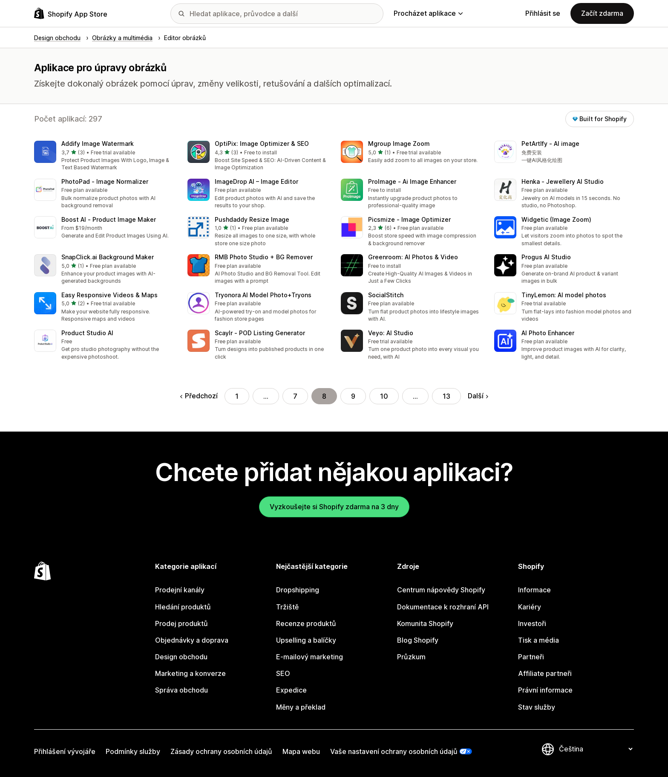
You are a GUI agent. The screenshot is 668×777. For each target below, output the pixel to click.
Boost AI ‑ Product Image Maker (108, 219)
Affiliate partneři (545, 673)
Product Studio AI (87, 332)
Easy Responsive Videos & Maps (109, 295)
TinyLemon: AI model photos (563, 295)
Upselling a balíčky (306, 640)
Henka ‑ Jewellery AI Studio (562, 181)
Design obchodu (181, 656)
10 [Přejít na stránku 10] (384, 396)
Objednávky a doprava (191, 640)
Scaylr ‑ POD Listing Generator (260, 332)
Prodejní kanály (179, 590)
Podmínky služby (133, 751)
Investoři (532, 623)
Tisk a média (538, 640)
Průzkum (411, 656)
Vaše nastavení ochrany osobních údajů (394, 751)
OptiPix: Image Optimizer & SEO (262, 143)
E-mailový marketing (309, 656)
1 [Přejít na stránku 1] (237, 396)
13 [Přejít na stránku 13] (446, 396)
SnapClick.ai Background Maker (107, 257)
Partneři (531, 656)
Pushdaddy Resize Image (252, 219)
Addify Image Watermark (97, 143)
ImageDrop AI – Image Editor (256, 181)
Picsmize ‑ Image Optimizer (409, 219)
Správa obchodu (181, 690)
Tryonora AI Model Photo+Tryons (263, 295)
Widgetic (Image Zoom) (556, 219)
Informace (534, 590)
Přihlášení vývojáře (64, 751)
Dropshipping (297, 590)
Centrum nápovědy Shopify (441, 590)
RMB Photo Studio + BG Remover (264, 257)
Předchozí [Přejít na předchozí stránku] (199, 395)
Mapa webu (301, 751)
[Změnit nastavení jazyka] (595, 749)
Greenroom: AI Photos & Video (413, 257)
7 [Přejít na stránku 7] (295, 396)
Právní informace (545, 690)
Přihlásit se (542, 13)
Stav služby (536, 707)
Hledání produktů (183, 607)
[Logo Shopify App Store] (70, 13)
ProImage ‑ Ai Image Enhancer (412, 181)
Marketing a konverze (190, 673)
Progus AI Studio (546, 257)
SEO (283, 673)
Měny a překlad (300, 707)
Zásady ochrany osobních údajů (221, 751)
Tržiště (287, 607)
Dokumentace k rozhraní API (443, 607)
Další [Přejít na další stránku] (478, 395)
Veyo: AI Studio (390, 332)
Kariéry (529, 607)
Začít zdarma (602, 13)
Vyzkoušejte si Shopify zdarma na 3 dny (334, 506)
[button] (104, 156)
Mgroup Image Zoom (399, 143)
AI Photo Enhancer (547, 332)
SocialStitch (385, 295)
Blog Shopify (417, 640)
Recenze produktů (306, 623)
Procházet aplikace (428, 13)
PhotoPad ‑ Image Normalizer (104, 181)
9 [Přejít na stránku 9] (353, 396)
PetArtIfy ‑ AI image (550, 143)
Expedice (291, 690)
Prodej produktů (181, 623)
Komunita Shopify (425, 623)
